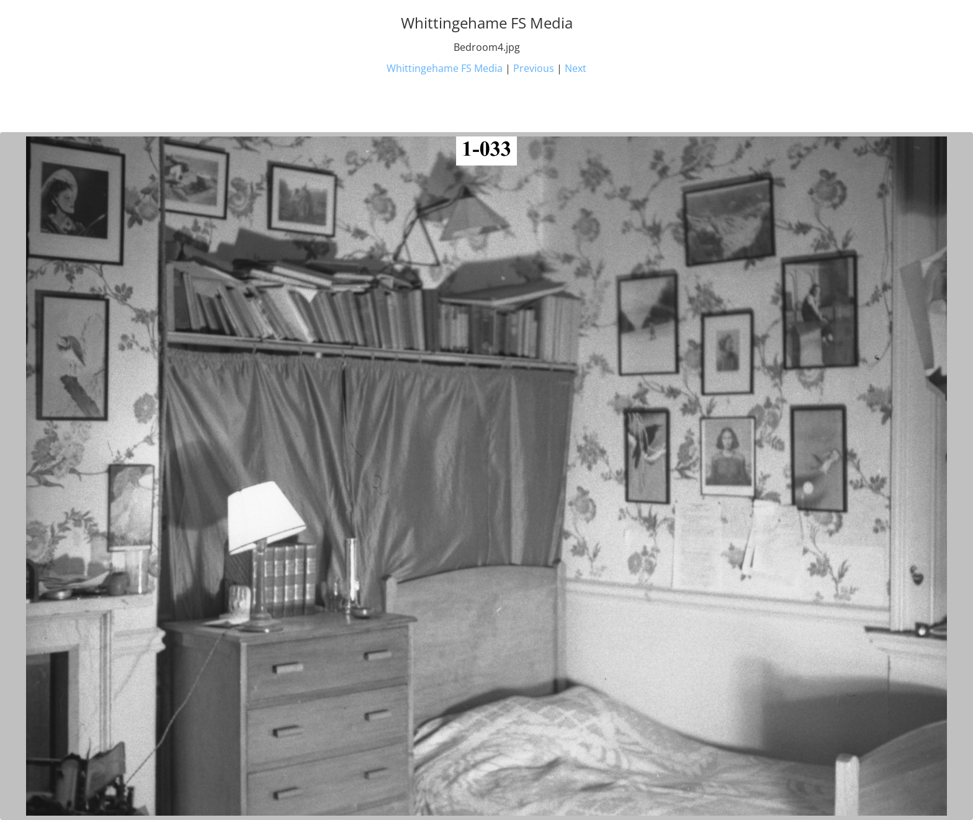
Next (575, 68)
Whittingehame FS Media (445, 68)
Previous (533, 68)
